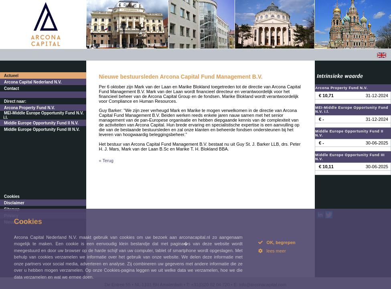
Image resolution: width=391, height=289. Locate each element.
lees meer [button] (272, 250)
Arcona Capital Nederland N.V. (33, 82)
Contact (11, 88)
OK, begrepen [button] (277, 242)
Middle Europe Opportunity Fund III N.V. (42, 129)
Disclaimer (14, 203)
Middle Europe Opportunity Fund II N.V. (41, 123)
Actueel (11, 75)
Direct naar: (15, 101)
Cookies (12, 196)
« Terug (106, 160)
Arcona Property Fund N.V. (29, 108)
